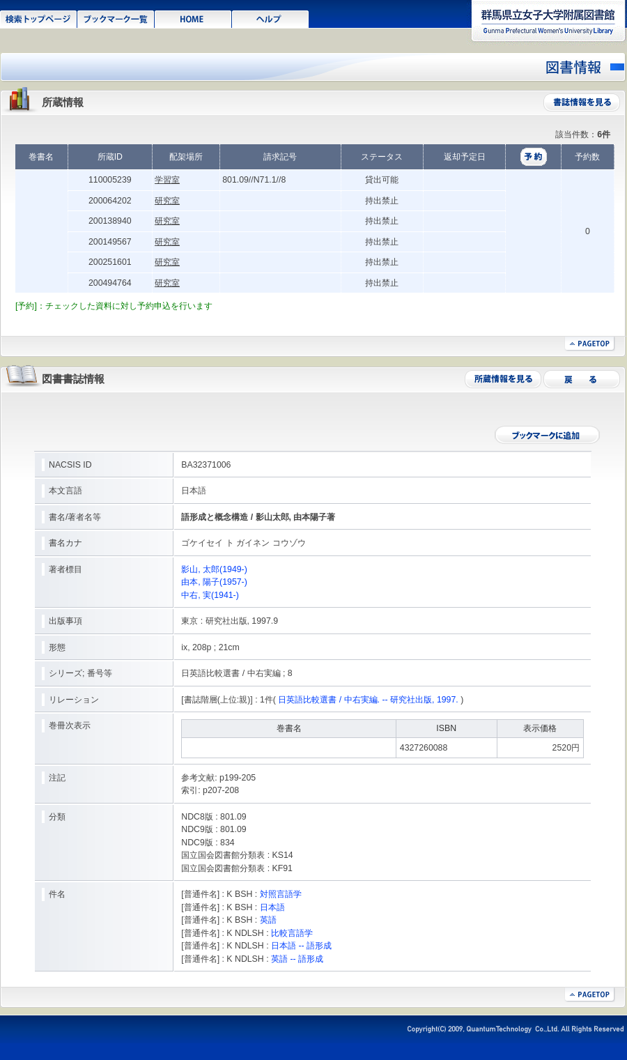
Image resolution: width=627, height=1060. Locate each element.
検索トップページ (38, 18)
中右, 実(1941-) (210, 595)
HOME (193, 18)
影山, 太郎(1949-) (214, 569)
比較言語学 (292, 933)
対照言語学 (281, 894)
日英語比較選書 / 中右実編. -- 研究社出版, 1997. (368, 700)
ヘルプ (270, 18)
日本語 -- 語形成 (301, 946)
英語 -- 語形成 (297, 959)
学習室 (167, 180)
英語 (268, 920)
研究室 (167, 201)
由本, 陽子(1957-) (214, 582)
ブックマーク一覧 (116, 18)
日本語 (272, 907)
